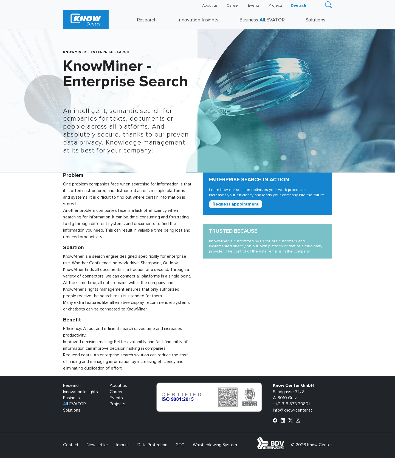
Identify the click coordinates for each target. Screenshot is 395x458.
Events (254, 5)
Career (233, 5)
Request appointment (236, 204)
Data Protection (152, 445)
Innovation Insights (197, 20)
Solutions (315, 20)
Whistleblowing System (215, 445)
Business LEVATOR (262, 20)
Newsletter (97, 445)
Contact (70, 445)
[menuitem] (298, 5)
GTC (180, 445)
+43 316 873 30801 (291, 404)
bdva (285, 440)
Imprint (122, 445)
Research (147, 20)
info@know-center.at (292, 410)
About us (210, 5)
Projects (276, 5)
